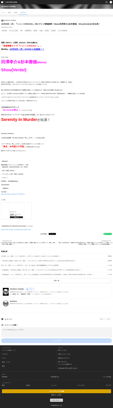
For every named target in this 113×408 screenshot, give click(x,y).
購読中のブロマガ (63, 358)
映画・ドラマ (6, 362)
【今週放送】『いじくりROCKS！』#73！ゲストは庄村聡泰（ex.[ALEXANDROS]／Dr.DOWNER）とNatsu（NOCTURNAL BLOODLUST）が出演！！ (47, 274)
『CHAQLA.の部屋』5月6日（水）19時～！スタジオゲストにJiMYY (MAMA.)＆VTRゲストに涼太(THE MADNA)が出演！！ (39, 260)
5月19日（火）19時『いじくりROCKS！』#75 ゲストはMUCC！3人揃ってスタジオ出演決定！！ (31, 256)
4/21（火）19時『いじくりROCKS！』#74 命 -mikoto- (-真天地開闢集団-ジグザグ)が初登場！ (30, 265)
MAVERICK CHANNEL (9, 6)
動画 (9, 12)
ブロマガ (22, 12)
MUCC (47, 30)
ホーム (3, 12)
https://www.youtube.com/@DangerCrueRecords (16, 229)
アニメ (4, 358)
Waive (35, 30)
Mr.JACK (4, 30)
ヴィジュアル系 (13, 30)
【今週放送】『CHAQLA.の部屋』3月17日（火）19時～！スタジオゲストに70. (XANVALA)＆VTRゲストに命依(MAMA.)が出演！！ (41, 270)
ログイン (15, 329)
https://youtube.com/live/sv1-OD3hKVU (13, 194)
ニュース (54, 385)
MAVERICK (28, 30)
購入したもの (62, 350)
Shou (41, 30)
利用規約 (4, 377)
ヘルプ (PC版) (106, 377)
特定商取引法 (55, 377)
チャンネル (81, 385)
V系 (21, 30)
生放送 (15, 12)
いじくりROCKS (62, 30)
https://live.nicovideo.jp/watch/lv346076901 (16, 210)
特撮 (3, 366)
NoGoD (53, 30)
